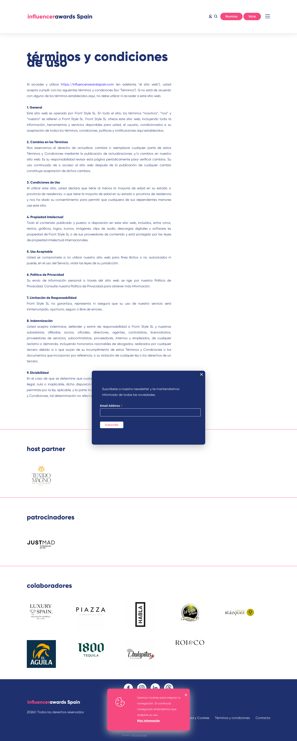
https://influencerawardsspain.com (87, 84)
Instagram (141, 688)
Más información (148, 720)
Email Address (111, 406)
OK (186, 695)
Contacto (263, 718)
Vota (252, 16)
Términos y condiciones (232, 718)
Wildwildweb (139, 735)
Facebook (128, 688)
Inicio (60, 16)
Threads (168, 688)
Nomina (231, 16)
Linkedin (155, 688)
